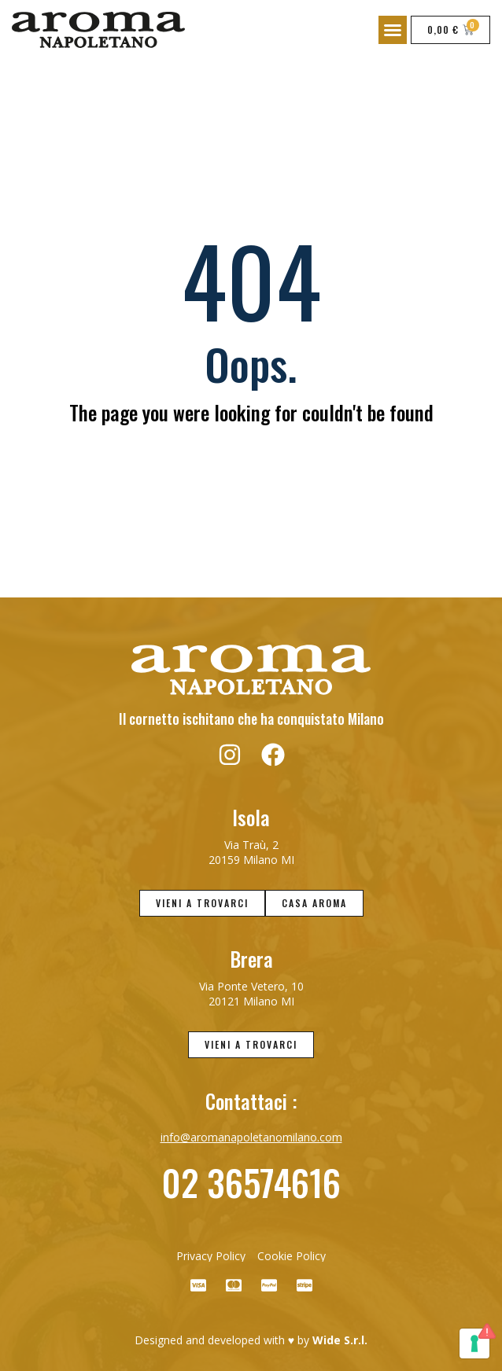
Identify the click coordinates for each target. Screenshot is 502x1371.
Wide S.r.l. (339, 1339)
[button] (392, 30)
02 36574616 (251, 1182)
